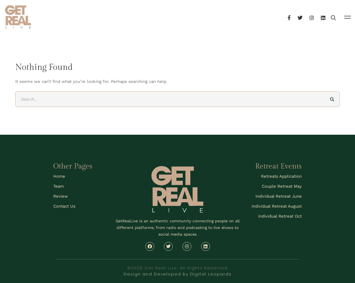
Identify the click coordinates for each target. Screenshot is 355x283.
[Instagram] (327, 17)
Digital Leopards (211, 274)
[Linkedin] (338, 17)
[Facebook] (304, 17)
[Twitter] (315, 17)
